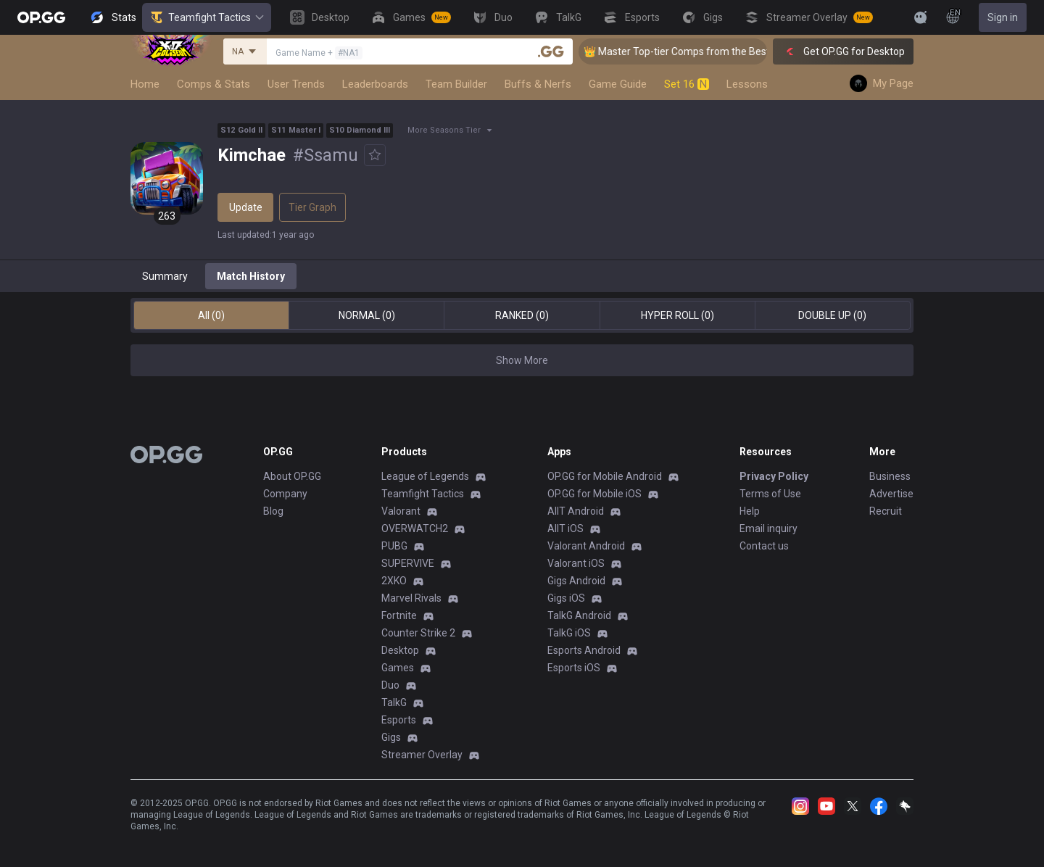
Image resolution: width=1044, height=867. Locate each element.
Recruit (885, 511)
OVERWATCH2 (414, 528)
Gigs (391, 737)
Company (285, 493)
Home (145, 84)
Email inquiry (769, 528)
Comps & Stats (213, 84)
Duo (390, 685)
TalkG (394, 702)
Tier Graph (312, 207)
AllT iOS (565, 528)
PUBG (394, 546)
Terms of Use (770, 493)
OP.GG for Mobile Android (604, 476)
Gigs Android (576, 580)
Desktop (400, 650)
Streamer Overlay (422, 754)
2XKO (394, 580)
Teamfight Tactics (206, 17)
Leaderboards (375, 84)
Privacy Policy (774, 476)
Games (397, 667)
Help (750, 511)
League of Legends (425, 476)
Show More (522, 360)
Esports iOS (573, 667)
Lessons (747, 84)
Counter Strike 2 (418, 633)
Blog (273, 511)
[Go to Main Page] (41, 17)
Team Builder (456, 84)
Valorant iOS (576, 563)
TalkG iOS (569, 633)
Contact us (764, 546)
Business (890, 476)
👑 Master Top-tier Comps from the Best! (691, 51)
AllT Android (575, 511)
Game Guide (618, 84)
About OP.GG (292, 476)
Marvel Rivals (411, 598)
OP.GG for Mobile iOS (594, 493)
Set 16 (686, 84)
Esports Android (584, 650)
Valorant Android (586, 546)
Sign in (1002, 17)
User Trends (296, 84)
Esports (398, 720)
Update (245, 207)
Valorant (400, 511)
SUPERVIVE (407, 563)
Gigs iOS (566, 598)
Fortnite (399, 615)
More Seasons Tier (444, 130)
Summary (165, 276)
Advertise (891, 493)
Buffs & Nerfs (538, 84)
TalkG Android (579, 615)
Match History (251, 276)
